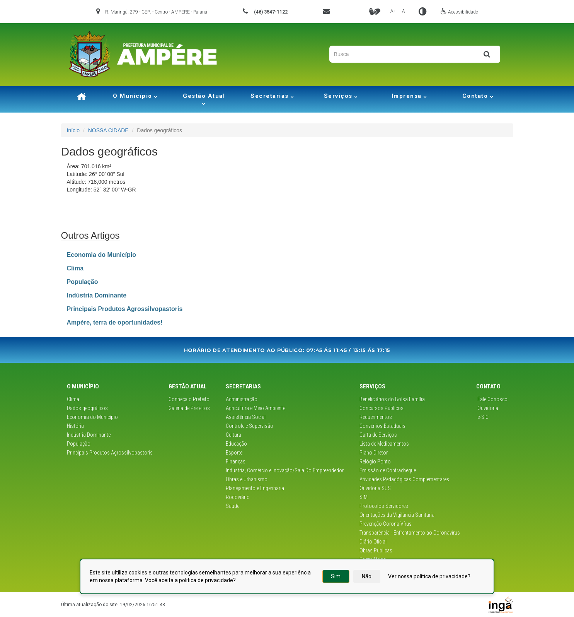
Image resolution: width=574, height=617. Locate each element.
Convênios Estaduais (382, 426)
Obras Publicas (375, 550)
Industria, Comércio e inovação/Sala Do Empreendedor (285, 470)
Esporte (234, 453)
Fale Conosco (492, 399)
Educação (236, 444)
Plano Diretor (373, 453)
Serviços (341, 95)
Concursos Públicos (381, 408)
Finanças (235, 461)
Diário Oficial (373, 541)
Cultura (233, 435)
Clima (73, 399)
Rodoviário (238, 497)
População (78, 444)
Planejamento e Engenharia (255, 488)
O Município (135, 95)
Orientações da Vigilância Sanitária (396, 515)
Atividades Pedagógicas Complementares (404, 479)
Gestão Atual (204, 98)
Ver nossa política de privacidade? (429, 576)
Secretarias (272, 95)
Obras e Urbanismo (246, 479)
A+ (393, 11)
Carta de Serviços (378, 435)
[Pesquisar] (487, 54)
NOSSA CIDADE (108, 130)
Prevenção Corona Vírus (385, 524)
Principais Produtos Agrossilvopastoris (110, 453)
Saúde (232, 506)
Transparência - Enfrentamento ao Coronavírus (409, 533)
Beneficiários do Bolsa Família (392, 399)
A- (404, 11)
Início (73, 130)
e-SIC (482, 417)
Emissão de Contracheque (387, 470)
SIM (363, 497)
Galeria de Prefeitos (189, 408)
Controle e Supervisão (249, 426)
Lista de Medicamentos (384, 444)
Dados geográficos (87, 408)
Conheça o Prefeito (189, 399)
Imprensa (410, 95)
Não (366, 576)
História (75, 426)
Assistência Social (246, 417)
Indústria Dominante (89, 435)
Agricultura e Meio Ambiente (255, 408)
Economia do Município (92, 417)
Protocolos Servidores (383, 506)
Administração (241, 399)
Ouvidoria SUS (375, 488)
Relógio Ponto (375, 461)
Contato (478, 95)
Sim (336, 576)
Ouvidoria (487, 408)
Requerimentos (375, 417)
